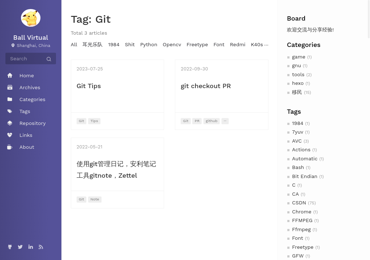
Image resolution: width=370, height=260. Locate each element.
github (212, 120)
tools (298, 74)
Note (94, 199)
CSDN (299, 202)
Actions (301, 149)
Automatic (304, 158)
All (74, 44)
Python (148, 44)
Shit (130, 44)
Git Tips (89, 86)
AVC (297, 141)
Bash (298, 167)
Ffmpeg (301, 229)
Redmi (237, 44)
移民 (297, 92)
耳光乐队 (92, 44)
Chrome (301, 211)
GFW (298, 256)
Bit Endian (304, 176)
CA (295, 194)
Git (81, 120)
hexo (298, 83)
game (298, 57)
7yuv (297, 132)
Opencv (172, 44)
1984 (297, 123)
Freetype (302, 247)
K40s (257, 44)
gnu (296, 65)
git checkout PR (206, 86)
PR (197, 120)
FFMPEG (302, 220)
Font (297, 238)
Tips (94, 120)
